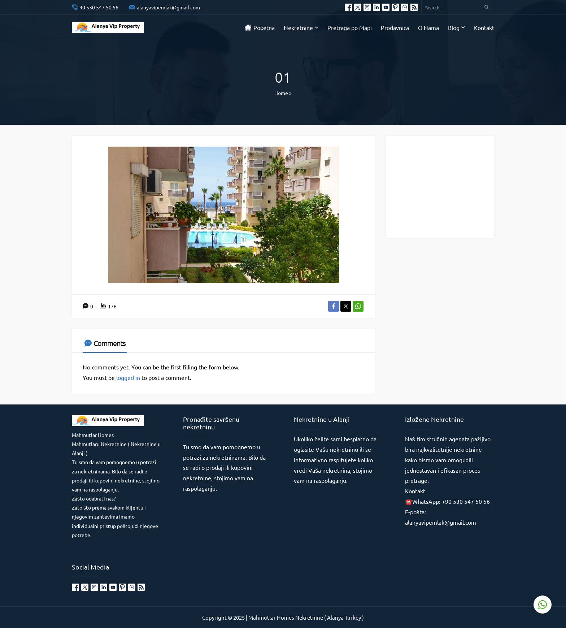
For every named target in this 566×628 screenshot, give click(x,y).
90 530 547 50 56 (98, 7)
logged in (128, 377)
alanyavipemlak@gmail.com (168, 7)
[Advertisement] (445, 186)
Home (281, 93)
